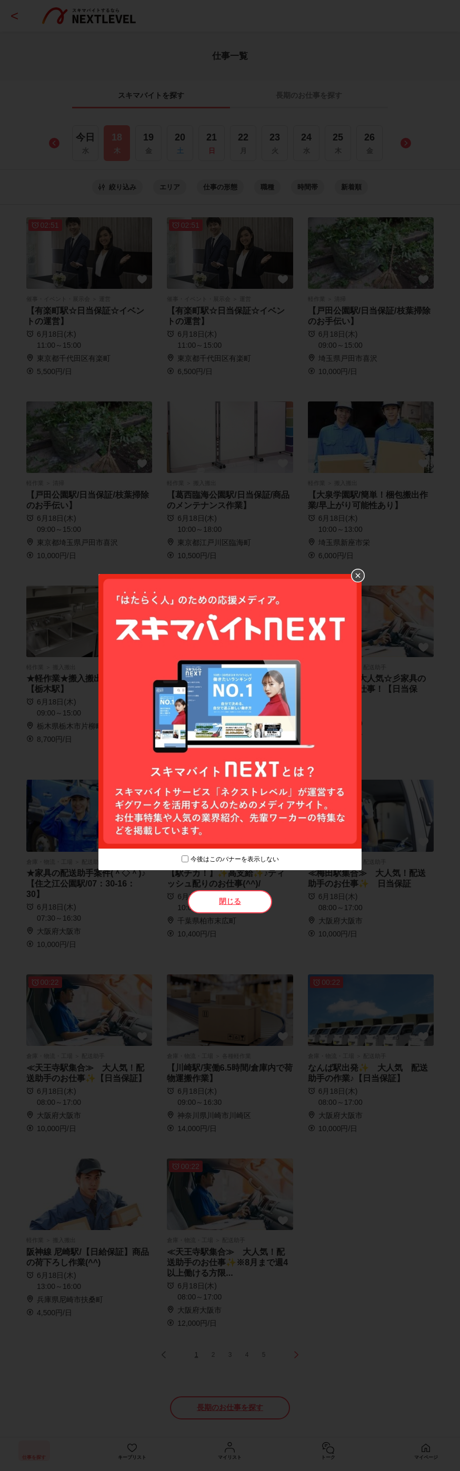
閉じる (230, 901)
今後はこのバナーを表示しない (235, 859)
